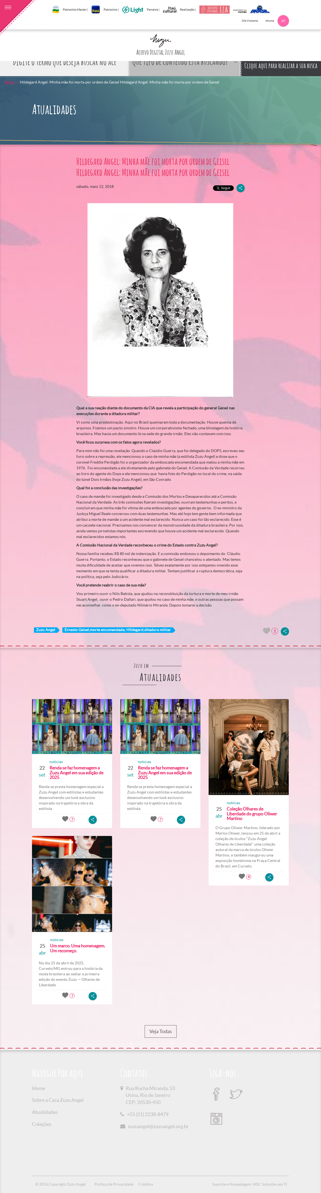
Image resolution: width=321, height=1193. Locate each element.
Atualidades (45, 1112)
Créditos (145, 1184)
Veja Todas (160, 1031)
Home (9, 82)
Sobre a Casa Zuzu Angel (58, 1100)
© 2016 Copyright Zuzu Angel (60, 1184)
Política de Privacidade (113, 1184)
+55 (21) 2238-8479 (147, 1114)
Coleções (41, 1124)
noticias (56, 762)
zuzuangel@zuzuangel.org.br (158, 1126)
